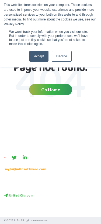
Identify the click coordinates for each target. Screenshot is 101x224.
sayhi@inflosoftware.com (25, 169)
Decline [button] (61, 56)
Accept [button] (39, 56)
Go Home (50, 89)
